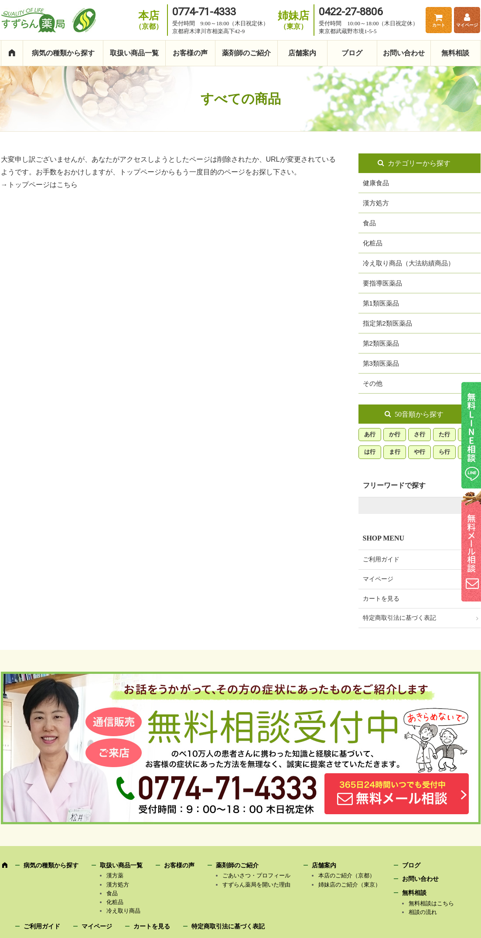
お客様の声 (190, 53)
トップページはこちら (43, 184)
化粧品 (372, 243)
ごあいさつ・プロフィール (256, 875)
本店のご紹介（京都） (346, 875)
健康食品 (376, 183)
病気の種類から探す (63, 53)
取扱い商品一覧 (134, 53)
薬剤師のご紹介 (246, 53)
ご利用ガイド (381, 559)
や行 (419, 452)
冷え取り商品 (123, 910)
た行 (444, 434)
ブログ (351, 53)
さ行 (419, 434)
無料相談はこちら (431, 903)
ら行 (444, 452)
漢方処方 (376, 203)
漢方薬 (114, 875)
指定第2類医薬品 (387, 323)
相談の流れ (423, 912)
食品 (369, 223)
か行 (394, 434)
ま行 (394, 452)
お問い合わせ (404, 53)
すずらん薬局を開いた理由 (256, 884)
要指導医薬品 (382, 283)
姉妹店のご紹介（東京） (349, 884)
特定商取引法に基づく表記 (399, 618)
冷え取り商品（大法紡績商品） (408, 263)
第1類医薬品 (381, 303)
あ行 (369, 434)
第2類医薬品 (381, 343)
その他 (372, 383)
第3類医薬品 (381, 363)
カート (438, 25)
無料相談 (455, 53)
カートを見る (381, 598)
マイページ (467, 25)
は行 (369, 452)
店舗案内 (302, 53)
